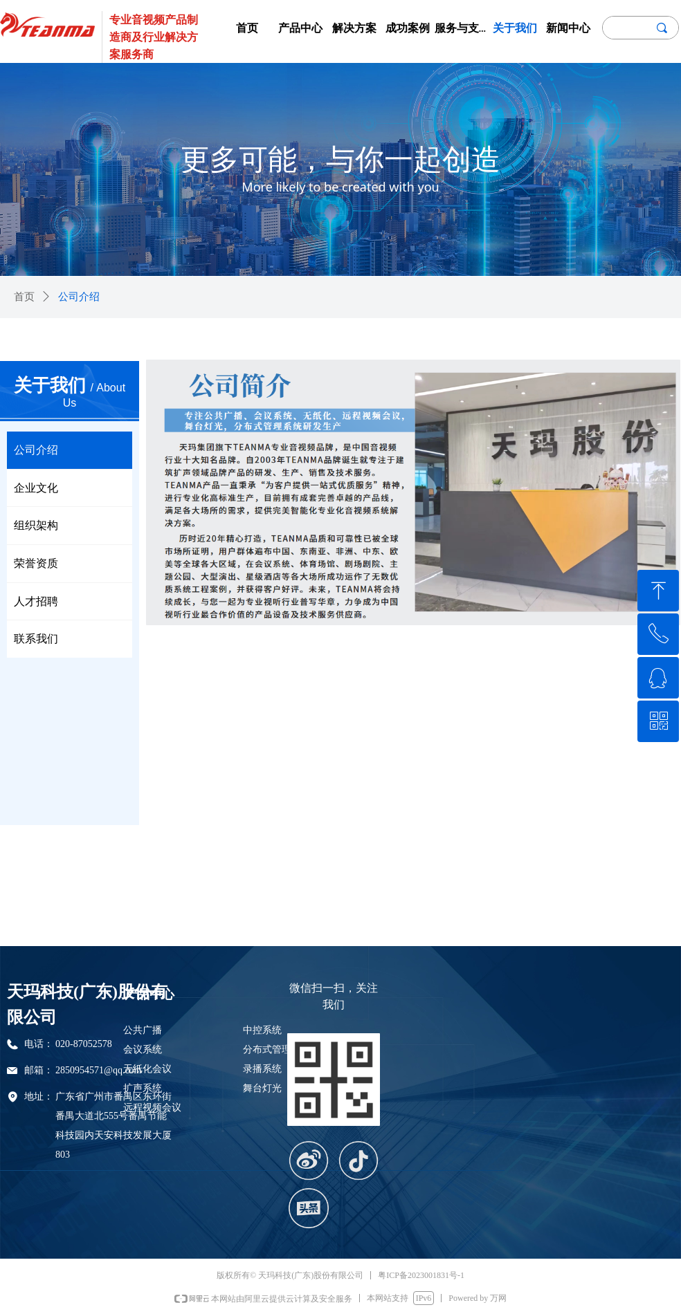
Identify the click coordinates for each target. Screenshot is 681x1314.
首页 (24, 296)
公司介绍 (79, 296)
